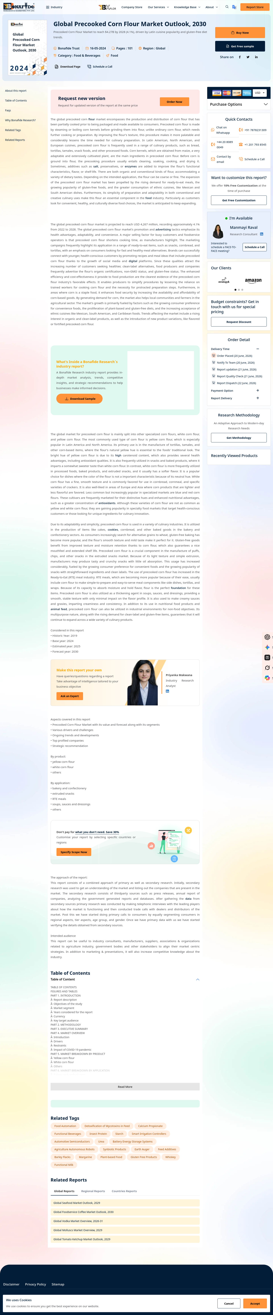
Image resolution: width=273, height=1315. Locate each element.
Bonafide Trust (69, 48)
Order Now (174, 102)
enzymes (131, 166)
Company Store (132, 7)
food (148, 198)
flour (91, 119)
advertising (163, 229)
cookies (113, 529)
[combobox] (260, 93)
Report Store (255, 7)
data (188, 898)
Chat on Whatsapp (220, 129)
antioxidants (106, 503)
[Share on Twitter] (248, 57)
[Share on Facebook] (239, 57)
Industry (51, 7)
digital (133, 261)
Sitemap (58, 1284)
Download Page (67, 67)
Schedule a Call (99, 67)
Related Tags (13, 130)
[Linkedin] (167, 691)
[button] (224, 7)
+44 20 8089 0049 (222, 144)
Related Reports (15, 140)
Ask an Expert (70, 696)
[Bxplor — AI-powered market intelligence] (107, 7)
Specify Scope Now (74, 852)
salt (95, 166)
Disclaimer (11, 1284)
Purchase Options (239, 104)
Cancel (229, 1303)
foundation (178, 588)
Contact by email (221, 159)
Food (114, 55)
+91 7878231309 (252, 130)
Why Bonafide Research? (20, 120)
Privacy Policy (35, 1284)
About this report (15, 90)
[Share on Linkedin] (256, 57)
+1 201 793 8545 (252, 144)
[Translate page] (234, 7)
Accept (255, 1303)
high (118, 455)
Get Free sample (240, 46)
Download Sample (80, 399)
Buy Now (240, 32)
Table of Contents (16, 100)
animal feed (59, 609)
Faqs (8, 110)
